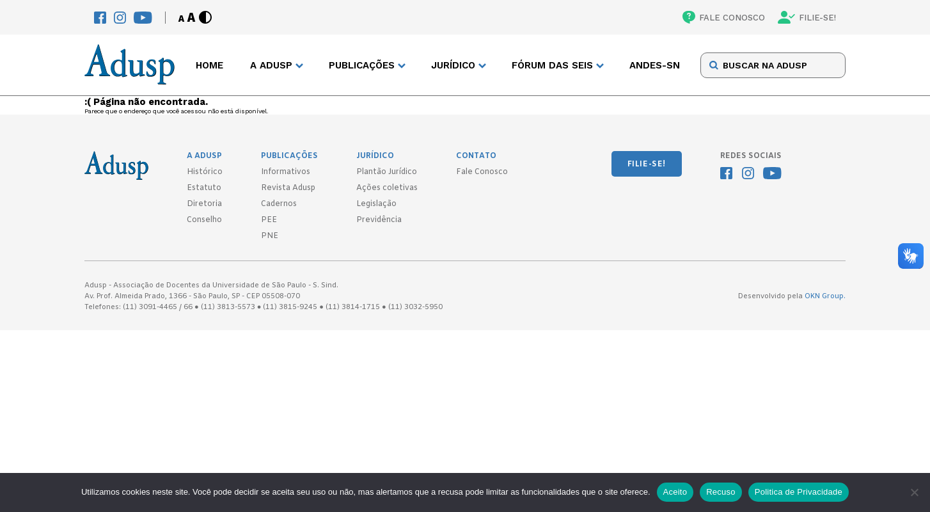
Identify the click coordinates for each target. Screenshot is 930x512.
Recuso (721, 492)
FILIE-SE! (807, 17)
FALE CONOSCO (723, 17)
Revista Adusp (288, 188)
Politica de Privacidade (798, 492)
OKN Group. (825, 296)
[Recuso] (914, 492)
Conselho (204, 220)
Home (209, 65)
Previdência (379, 220)
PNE (269, 236)
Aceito (675, 492)
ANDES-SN (654, 65)
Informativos (285, 172)
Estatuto (204, 188)
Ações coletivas (387, 188)
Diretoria (204, 204)
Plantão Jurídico (386, 172)
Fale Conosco (482, 172)
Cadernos (279, 204)
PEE (269, 220)
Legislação (376, 204)
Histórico (205, 172)
